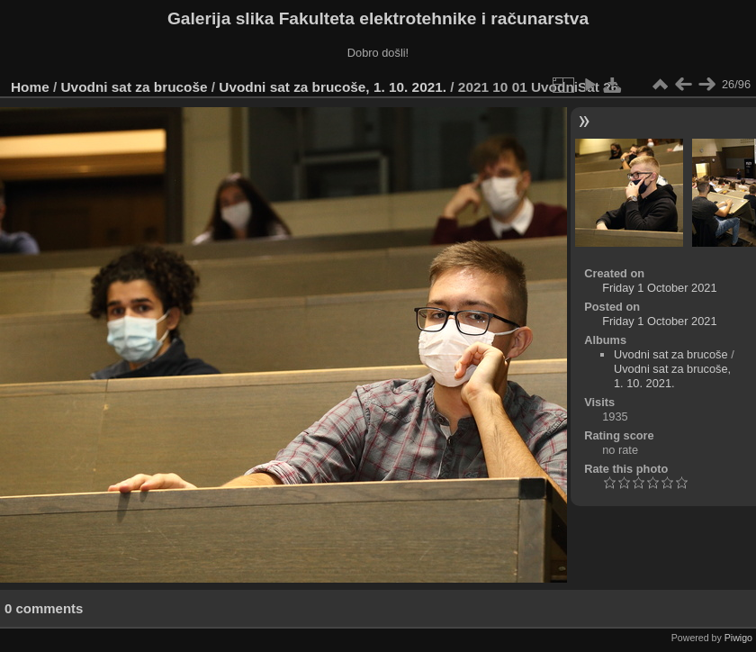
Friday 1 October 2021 (659, 287)
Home (30, 87)
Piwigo (738, 637)
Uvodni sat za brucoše (134, 87)
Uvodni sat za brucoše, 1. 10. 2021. (332, 87)
